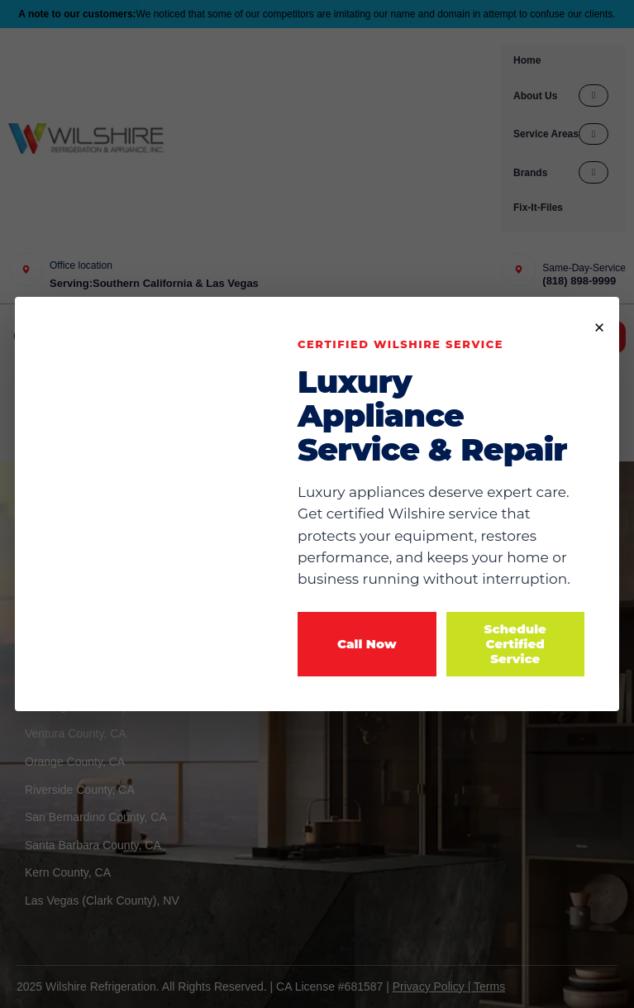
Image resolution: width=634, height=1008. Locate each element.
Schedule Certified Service (515, 643)
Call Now (367, 644)
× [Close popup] (599, 325)
